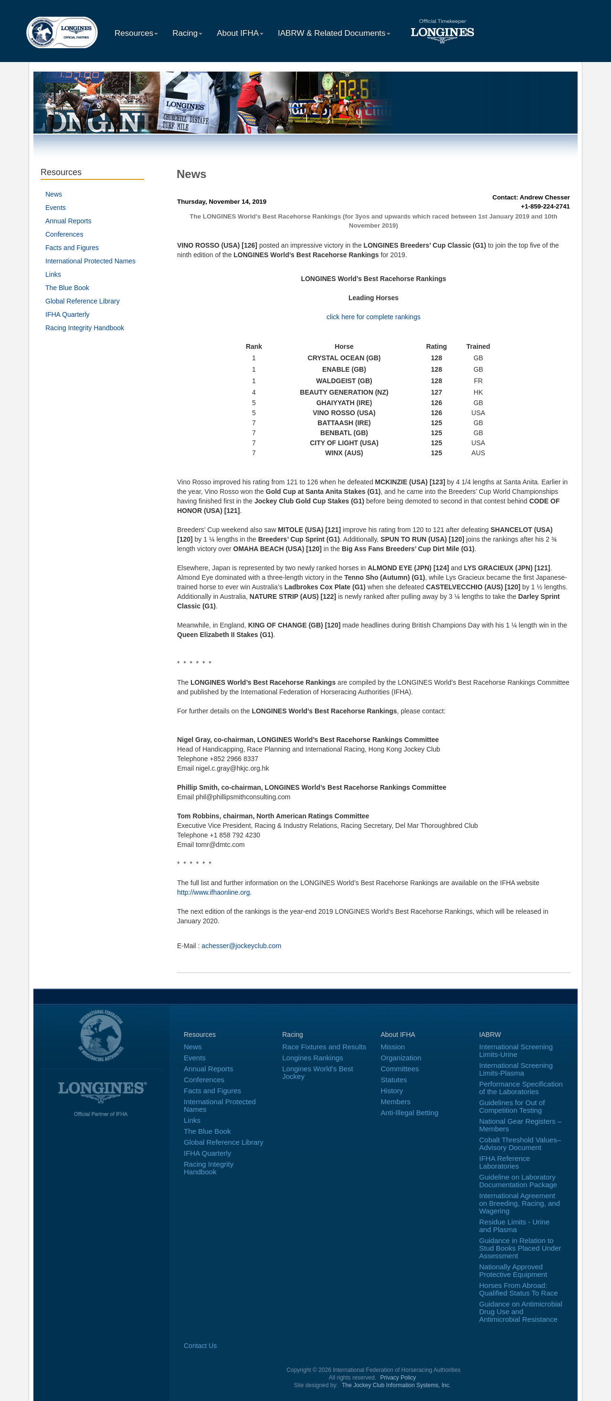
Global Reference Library (82, 301)
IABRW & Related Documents (334, 33)
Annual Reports (68, 221)
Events (55, 207)
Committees (400, 1069)
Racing (187, 33)
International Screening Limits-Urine (516, 1050)
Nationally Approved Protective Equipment (513, 1270)
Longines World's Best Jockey (317, 1072)
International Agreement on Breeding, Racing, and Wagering (519, 1203)
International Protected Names (90, 261)
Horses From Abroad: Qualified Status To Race (518, 1289)
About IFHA (240, 33)
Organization (401, 1058)
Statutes (394, 1080)
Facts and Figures (72, 247)
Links (53, 274)
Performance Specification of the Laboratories (521, 1088)
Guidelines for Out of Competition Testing (512, 1106)
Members (396, 1102)
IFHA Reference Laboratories (504, 1162)
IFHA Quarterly (67, 314)
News (53, 194)
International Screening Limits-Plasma (516, 1069)
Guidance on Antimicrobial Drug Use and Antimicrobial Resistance (520, 1311)
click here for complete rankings (374, 317)
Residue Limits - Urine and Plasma (514, 1226)
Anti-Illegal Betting (410, 1112)
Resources (136, 33)
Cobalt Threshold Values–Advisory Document (520, 1143)
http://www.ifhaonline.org (213, 892)
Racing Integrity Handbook (84, 328)
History (392, 1091)
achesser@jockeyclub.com (241, 946)
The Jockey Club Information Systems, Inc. (396, 1385)
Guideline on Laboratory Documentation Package (518, 1181)
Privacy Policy (398, 1377)
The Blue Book (67, 288)
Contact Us (200, 1345)
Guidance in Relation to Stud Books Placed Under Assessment (520, 1248)
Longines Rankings (312, 1058)
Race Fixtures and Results (324, 1047)
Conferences (64, 234)
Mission (393, 1047)
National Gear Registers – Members (520, 1125)
